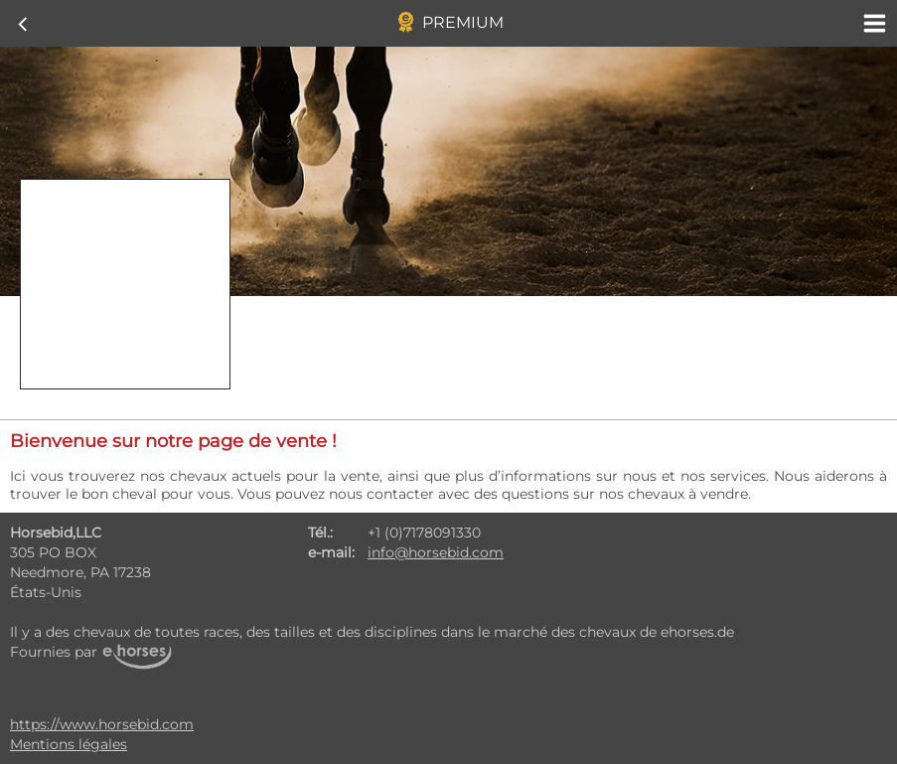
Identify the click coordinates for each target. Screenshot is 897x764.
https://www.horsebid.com (102, 724)
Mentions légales (68, 744)
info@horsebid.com (436, 552)
